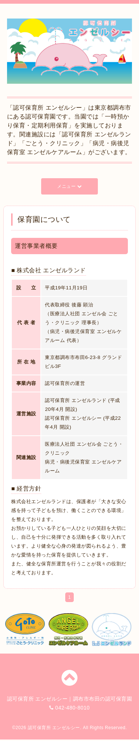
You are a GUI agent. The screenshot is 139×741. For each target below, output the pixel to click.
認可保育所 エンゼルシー (54, 727)
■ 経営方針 (26, 488)
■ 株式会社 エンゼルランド (48, 270)
